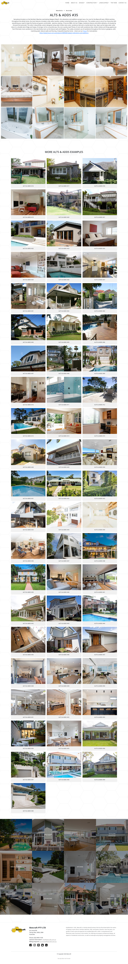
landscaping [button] (103, 3)
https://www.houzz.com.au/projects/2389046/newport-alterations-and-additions (64, 33)
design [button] (81, 3)
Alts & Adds (69, 10)
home (67, 3)
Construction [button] (91, 3)
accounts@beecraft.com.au (48, 941)
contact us (122, 3)
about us (74, 3)
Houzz (85, 31)
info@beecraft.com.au (49, 940)
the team (114, 3)
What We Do (59, 10)
